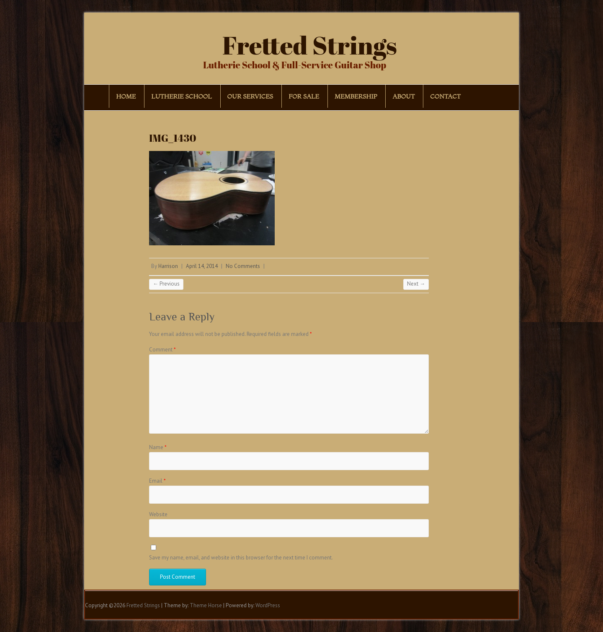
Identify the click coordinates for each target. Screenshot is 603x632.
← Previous (166, 283)
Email (157, 480)
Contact (445, 96)
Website (158, 514)
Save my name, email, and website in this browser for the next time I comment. (241, 557)
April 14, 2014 (202, 266)
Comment (162, 349)
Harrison (168, 266)
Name (158, 447)
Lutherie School (181, 96)
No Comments (243, 266)
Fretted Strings (309, 44)
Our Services (250, 96)
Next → (416, 283)
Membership (356, 96)
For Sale (304, 96)
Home (126, 96)
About (403, 96)
